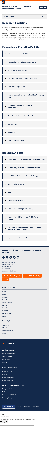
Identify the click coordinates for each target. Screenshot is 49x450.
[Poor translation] (5, 421)
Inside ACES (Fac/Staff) (32, 276)
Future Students (6, 313)
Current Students (7, 303)
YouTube (14, 257)
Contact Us (5, 300)
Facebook (7, 257)
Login (6, 280)
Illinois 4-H (5, 311)
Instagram (3, 257)
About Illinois (5, 325)
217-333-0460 (6, 269)
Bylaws (4, 294)
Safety (4, 316)
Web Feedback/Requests (12, 276)
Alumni (4, 292)
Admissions (5, 328)
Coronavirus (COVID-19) (8, 331)
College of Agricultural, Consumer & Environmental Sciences (16, 7)
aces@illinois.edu (11, 271)
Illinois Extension (7, 308)
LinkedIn (18, 257)
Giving (4, 333)
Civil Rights (5, 297)
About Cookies (8, 407)
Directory (4, 305)
